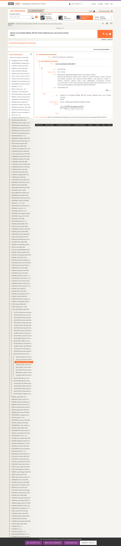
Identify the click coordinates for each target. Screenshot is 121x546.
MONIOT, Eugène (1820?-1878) (19, 428)
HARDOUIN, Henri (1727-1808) (20, 268)
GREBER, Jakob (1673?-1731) (19, 257)
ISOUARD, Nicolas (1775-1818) (20, 273)
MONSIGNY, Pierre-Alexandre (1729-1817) (21, 430)
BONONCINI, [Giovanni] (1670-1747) (21, 128)
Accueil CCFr (11, 23)
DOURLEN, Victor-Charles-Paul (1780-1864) (21, 205)
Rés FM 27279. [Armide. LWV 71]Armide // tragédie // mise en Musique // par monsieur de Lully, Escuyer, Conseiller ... (23, 328)
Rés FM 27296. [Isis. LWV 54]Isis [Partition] (23, 343)
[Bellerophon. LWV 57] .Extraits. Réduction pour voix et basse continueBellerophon (24, 372)
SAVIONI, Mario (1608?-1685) (19, 495)
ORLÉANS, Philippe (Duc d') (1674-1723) (21, 443)
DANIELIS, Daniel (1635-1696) (19, 185)
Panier (92, 11)
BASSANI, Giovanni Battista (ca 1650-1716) (21, 81)
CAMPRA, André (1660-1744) (19, 146)
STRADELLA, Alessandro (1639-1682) (21, 521)
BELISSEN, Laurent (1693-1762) (20, 91)
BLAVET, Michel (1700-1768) (19, 120)
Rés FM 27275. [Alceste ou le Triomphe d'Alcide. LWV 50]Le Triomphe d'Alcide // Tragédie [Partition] (23, 315)
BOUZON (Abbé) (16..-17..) (19, 135)
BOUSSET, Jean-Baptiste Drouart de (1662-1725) (21, 133)
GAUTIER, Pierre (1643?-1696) (19, 242)
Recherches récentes (106, 11)
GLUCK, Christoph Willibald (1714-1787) (21, 249)
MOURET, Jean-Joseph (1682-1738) (21, 438)
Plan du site (39, 125)
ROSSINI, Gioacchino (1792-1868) (20, 482)
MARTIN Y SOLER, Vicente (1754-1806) (21, 404)
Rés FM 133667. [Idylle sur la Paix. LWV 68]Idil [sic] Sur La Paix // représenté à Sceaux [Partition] (23, 338)
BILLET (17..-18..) (16, 115)
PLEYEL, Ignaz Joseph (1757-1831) (20, 467)
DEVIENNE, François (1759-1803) (20, 200)
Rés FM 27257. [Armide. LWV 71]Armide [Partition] (23, 323)
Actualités (100, 4)
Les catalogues (17, 11)
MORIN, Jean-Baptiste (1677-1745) (21, 433)
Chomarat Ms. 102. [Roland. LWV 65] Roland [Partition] (23, 383)
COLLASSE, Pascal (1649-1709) (20, 172)
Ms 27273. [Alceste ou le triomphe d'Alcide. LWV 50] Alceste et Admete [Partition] (23, 312)
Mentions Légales (49, 125)
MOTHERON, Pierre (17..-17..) (19, 435)
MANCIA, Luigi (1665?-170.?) (19, 397)
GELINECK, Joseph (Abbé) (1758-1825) (21, 244)
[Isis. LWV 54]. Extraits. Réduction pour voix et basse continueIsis (24, 370)
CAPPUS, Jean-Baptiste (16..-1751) (21, 148)
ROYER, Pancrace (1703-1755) (19, 487)
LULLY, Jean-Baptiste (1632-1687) (20, 309)
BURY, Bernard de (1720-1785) (19, 143)
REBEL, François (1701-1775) (19, 474)
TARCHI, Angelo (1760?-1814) (19, 524)
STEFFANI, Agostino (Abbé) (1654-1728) (21, 516)
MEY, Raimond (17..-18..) (18, 417)
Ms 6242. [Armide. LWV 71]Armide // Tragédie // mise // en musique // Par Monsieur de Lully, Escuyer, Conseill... (23, 325)
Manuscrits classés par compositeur (19, 57)
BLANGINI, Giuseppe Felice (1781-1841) (21, 117)
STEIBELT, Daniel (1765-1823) (19, 518)
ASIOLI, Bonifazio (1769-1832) (19, 71)
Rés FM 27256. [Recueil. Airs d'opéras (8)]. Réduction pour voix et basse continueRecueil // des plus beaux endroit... (22, 354)
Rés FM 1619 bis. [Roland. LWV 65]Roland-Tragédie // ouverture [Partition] (23, 386)
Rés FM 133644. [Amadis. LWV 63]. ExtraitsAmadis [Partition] (23, 317)
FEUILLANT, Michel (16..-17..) (19, 221)
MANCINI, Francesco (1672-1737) (20, 399)
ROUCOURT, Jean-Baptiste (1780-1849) (21, 485)
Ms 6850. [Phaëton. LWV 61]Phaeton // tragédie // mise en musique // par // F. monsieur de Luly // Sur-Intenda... (23, 346)
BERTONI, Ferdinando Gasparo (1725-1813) (21, 110)
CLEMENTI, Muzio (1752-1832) (19, 169)
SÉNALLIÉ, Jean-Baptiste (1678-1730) (21, 500)
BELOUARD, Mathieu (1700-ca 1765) (21, 94)
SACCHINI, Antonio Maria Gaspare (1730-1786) (21, 490)
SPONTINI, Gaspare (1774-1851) (20, 513)
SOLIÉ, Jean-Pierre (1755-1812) (20, 511)
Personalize (71, 543)
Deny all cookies (53, 543)
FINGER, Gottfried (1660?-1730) (20, 224)
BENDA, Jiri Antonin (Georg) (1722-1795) (21, 97)
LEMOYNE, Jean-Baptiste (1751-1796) (21, 294)
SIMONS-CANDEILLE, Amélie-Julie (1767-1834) (21, 505)
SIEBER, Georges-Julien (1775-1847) (21, 503)
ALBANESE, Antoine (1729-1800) (20, 60)
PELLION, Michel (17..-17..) (19, 451)
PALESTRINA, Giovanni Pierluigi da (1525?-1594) (21, 448)
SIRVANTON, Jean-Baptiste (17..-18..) (21, 508)
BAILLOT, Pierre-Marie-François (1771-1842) (21, 78)
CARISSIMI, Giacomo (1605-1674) (20, 151)
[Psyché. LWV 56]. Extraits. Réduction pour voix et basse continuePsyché (24, 357)
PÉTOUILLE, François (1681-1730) (20, 456)
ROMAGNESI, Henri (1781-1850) (20, 479)
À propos (93, 4)
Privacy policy (88, 543)
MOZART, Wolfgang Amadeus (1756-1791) (21, 441)
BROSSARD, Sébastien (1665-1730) (21, 138)
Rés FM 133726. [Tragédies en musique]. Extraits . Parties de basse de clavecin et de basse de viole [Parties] (23, 393)
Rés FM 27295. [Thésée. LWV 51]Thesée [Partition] (23, 388)
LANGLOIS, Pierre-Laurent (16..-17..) (21, 286)
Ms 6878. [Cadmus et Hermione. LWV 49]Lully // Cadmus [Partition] (23, 333)
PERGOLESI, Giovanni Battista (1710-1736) (21, 454)
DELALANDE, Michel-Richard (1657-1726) (21, 187)
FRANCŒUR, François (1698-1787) (21, 234)
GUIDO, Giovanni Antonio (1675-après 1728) (21, 265)
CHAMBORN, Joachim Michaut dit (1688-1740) (21, 156)
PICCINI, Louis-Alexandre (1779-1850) (21, 461)
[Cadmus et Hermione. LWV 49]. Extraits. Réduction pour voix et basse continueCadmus (24, 359)
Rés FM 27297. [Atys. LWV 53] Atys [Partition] (23, 330)
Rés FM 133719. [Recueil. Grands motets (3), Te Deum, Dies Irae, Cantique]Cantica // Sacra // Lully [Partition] (22, 378)
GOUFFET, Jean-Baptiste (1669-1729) (21, 255)
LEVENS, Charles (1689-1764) (19, 296)
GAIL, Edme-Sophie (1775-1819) (20, 237)
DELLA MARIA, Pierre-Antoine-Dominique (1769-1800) (21, 192)
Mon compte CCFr (77, 4)
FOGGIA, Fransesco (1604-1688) (20, 231)
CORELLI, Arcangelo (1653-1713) (20, 174)
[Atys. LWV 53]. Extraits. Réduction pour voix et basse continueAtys (24, 367)
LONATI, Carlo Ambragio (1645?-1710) (21, 301)
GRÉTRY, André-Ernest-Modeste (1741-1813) (21, 260)
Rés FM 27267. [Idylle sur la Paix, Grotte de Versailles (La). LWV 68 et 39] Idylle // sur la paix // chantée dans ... (22, 341)
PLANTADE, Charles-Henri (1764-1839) (21, 464)
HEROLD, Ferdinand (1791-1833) (20, 270)
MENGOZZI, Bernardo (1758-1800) (20, 412)
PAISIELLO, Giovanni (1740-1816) (20, 446)
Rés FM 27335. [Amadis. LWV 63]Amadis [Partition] (23, 320)
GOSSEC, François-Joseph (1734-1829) (21, 252)
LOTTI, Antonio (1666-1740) (19, 304)
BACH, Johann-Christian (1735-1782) (21, 76)
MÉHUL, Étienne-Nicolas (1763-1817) (21, 407)
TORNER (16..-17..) (17, 526)
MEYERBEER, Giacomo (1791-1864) (21, 420)
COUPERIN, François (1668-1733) (20, 180)
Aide (111, 4)
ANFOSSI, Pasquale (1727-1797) (20, 66)
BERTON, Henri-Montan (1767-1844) (21, 107)
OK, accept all (33, 543)
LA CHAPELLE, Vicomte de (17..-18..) (21, 278)
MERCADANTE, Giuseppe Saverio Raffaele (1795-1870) (21, 415)
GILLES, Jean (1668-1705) (18, 247)
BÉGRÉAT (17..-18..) (17, 86)
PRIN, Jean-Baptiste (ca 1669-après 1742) (21, 469)
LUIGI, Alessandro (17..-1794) (19, 306)
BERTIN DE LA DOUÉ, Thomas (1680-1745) (21, 104)
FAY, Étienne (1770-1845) (18, 218)
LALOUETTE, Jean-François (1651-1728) (21, 281)
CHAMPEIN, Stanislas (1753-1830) (20, 159)
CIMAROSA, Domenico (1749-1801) (21, 167)
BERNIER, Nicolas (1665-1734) (20, 102)
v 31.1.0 (109, 125)
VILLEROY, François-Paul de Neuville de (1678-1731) (21, 536)
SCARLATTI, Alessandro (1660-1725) (21, 498)
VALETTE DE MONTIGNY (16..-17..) (21, 534)
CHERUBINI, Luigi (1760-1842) (20, 161)
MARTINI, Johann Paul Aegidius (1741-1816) (21, 402)
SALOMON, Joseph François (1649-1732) (21, 492)
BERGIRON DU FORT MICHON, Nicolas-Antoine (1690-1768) (21, 99)
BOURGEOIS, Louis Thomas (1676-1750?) (21, 130)
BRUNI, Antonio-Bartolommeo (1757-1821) (21, 141)
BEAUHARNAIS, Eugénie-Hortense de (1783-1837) (21, 84)
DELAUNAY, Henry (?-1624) (19, 190)
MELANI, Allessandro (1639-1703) (20, 410)
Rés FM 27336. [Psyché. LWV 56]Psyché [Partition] (23, 351)
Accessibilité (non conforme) (64, 125)
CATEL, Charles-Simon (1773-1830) (21, 154)
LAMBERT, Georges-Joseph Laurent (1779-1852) (21, 283)
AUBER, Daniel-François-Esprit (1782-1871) (21, 73)
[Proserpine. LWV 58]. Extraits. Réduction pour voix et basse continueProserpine (24, 375)
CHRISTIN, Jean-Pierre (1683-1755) (21, 164)
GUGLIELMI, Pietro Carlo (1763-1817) (21, 262)
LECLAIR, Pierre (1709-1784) (19, 291)
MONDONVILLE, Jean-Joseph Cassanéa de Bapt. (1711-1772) (21, 425)
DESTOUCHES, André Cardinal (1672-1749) (21, 198)
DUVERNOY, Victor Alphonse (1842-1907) (21, 213)
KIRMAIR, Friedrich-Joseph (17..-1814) (21, 275)
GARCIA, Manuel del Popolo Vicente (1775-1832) (21, 239)
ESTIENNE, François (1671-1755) (20, 216)
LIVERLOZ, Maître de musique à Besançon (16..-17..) (21, 299)
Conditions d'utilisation (79, 125)
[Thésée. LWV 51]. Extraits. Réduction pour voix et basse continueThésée (24, 364)
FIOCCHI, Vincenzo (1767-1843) (20, 226)
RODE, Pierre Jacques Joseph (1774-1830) (21, 477)
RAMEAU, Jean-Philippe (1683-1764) (21, 472)
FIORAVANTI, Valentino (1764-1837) (21, 229)
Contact (107, 4)
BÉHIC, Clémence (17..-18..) (19, 89)
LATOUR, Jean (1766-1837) (19, 288)
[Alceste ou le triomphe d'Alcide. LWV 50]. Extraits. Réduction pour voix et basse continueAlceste (24, 362)
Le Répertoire (35, 11)
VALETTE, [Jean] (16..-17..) (19, 531)
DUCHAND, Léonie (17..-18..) (19, 211)
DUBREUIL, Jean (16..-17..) (19, 208)
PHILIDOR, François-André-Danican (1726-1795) (21, 459)
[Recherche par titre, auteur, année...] (20, 17)
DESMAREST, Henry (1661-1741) (20, 195)
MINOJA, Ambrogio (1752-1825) (20, 422)
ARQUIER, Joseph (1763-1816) (19, 68)
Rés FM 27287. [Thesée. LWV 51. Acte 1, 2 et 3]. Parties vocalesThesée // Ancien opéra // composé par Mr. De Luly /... (23, 391)
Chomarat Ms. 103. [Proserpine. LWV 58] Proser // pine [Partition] (23, 348)
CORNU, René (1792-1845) (18, 177)
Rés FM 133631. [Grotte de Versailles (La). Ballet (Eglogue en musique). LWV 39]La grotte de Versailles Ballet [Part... (23, 335)
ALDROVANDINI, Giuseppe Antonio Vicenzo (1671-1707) (21, 63)
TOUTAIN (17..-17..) (17, 529)
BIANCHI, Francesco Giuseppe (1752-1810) (21, 112)
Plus (107, 90)
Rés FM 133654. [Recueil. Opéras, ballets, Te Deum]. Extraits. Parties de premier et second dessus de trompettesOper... (22, 381)
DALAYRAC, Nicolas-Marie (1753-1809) (21, 182)
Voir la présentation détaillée (101, 49)
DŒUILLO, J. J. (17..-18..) (18, 203)
